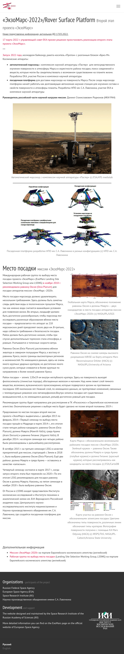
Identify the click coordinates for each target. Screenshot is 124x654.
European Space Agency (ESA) (18, 591)
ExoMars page (59, 623)
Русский (7, 644)
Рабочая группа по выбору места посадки (32, 556)
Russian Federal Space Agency (18, 588)
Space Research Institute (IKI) (18, 595)
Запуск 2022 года (12, 55)
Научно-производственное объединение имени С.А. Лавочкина (37, 599)
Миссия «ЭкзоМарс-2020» (24, 552)
